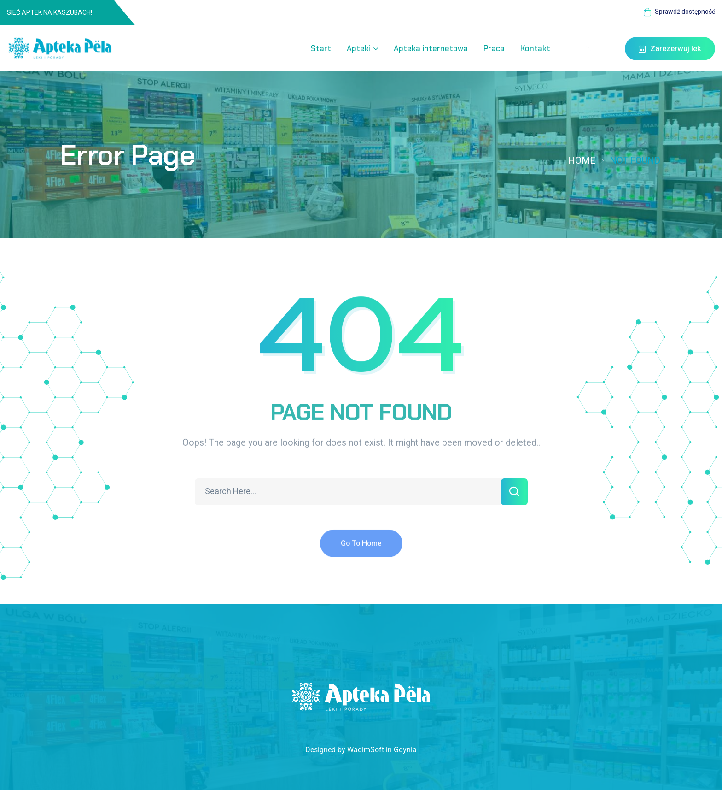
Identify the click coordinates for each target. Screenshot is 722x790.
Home (581, 160)
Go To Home (361, 548)
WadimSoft (365, 749)
